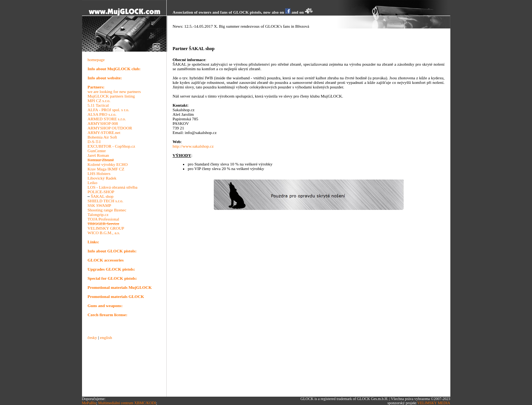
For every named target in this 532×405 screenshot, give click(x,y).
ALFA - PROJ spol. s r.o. (108, 109)
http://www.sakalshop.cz (193, 146)
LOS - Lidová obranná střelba (112, 187)
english (106, 337)
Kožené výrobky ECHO (108, 164)
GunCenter (97, 150)
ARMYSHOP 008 (103, 123)
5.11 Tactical (98, 105)
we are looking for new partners (114, 91)
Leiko (93, 182)
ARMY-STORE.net (104, 132)
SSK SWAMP (99, 205)
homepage (96, 59)
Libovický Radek (102, 178)
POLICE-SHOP (101, 191)
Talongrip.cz (98, 214)
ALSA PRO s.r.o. (102, 114)
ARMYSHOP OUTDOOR (110, 128)
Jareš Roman (98, 155)
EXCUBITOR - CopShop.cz (111, 146)
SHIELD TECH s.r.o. (105, 201)
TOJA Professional (103, 219)
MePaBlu (89, 403)
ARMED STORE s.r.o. (107, 119)
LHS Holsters (99, 173)
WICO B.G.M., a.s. (104, 232)
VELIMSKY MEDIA (433, 403)
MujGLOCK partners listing (111, 96)
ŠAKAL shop (102, 196)
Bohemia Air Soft (102, 137)
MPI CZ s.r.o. (99, 100)
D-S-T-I (94, 141)
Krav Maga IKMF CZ (106, 169)
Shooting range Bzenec (107, 210)
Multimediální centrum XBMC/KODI (127, 403)
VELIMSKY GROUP (106, 228)
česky (92, 337)
